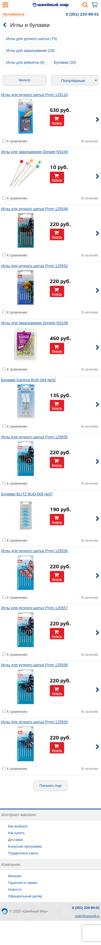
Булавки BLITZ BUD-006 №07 (27, 494)
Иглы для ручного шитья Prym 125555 (34, 437)
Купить (57, 123)
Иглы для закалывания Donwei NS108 (34, 323)
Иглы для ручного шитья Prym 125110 (34, 95)
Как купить (16, 833)
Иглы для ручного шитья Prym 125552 (34, 266)
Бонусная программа (25, 846)
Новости (15, 889)
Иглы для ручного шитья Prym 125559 (34, 722)
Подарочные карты (23, 853)
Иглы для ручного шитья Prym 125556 (34, 551)
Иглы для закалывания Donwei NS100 (34, 152)
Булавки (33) (65, 62)
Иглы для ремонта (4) (25, 62)
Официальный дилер (25, 896)
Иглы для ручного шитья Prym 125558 (34, 665)
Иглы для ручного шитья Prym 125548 (34, 209)
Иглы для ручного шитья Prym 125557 (34, 608)
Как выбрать (18, 826)
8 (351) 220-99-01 (82, 14)
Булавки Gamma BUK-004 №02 (28, 380)
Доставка (15, 840)
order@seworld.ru (87, 916)
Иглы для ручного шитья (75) (31, 39)
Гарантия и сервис (23, 883)
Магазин (14, 876)
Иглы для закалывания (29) (30, 50)
